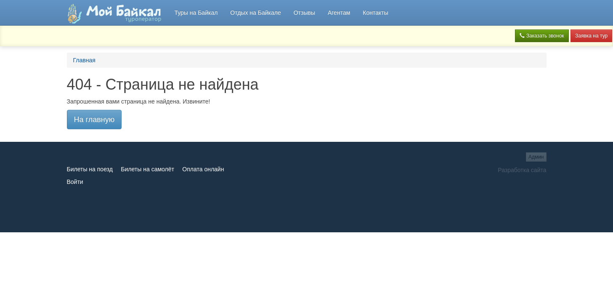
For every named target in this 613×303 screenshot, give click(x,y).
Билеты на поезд (90, 169)
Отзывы (304, 12)
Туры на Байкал (196, 12)
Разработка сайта (522, 170)
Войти (75, 181)
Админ (536, 157)
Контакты (375, 12)
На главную (94, 119)
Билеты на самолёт (147, 169)
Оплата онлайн (203, 169)
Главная (84, 60)
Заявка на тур (591, 36)
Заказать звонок (542, 36)
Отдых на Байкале (255, 12)
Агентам (339, 12)
